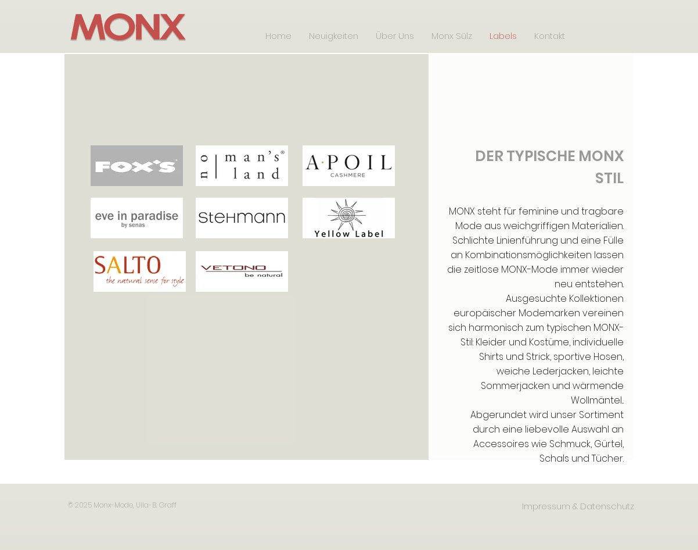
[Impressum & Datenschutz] (578, 506)
